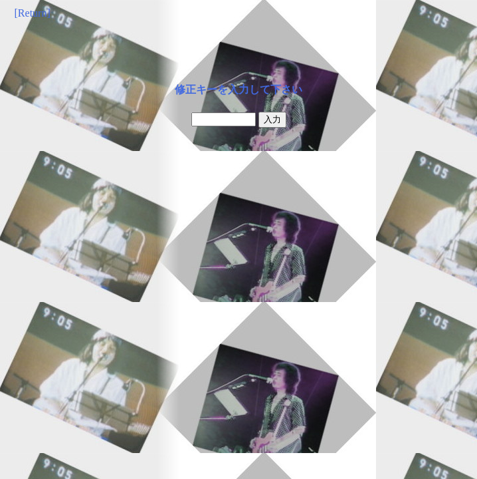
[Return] (32, 13)
